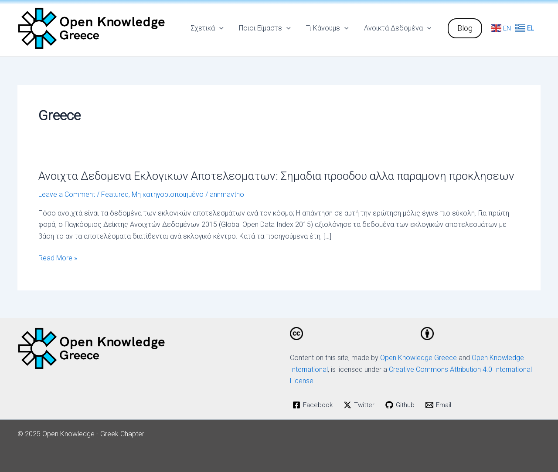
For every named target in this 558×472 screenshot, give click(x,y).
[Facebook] (314, 405)
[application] (224, 28)
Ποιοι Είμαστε (268, 28)
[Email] (441, 405)
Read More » (57, 258)
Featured (115, 194)
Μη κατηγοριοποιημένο (168, 194)
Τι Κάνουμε (329, 28)
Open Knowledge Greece (418, 358)
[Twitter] (361, 405)
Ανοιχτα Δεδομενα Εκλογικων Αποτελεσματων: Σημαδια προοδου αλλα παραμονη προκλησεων (276, 175)
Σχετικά (212, 28)
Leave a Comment (66, 194)
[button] (465, 28)
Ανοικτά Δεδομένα (398, 28)
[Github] (403, 405)
